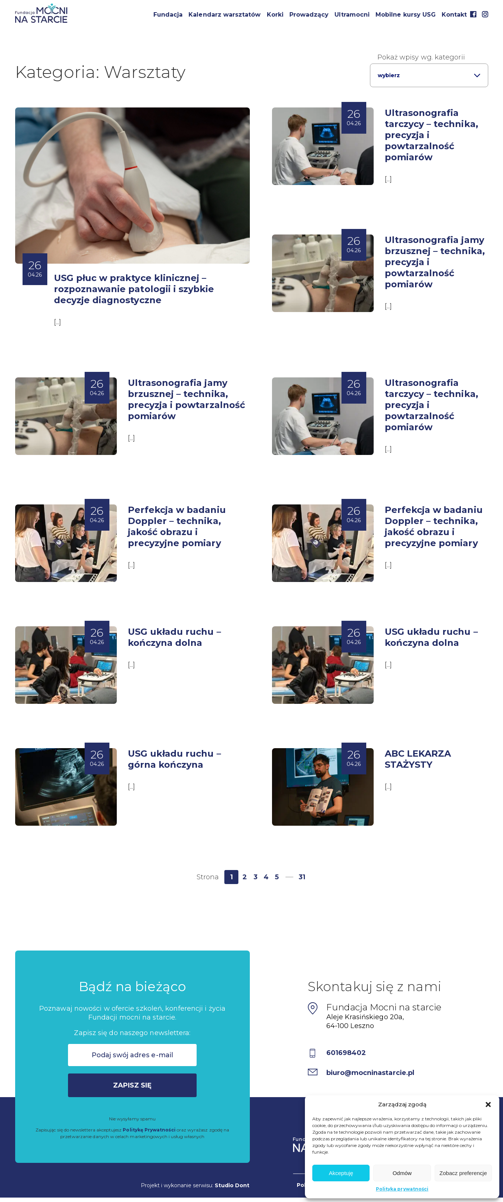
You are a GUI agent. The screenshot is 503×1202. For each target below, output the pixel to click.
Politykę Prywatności (149, 1130)
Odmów (402, 1173)
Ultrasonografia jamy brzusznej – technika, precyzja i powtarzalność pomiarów (186, 399)
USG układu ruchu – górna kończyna (174, 759)
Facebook (473, 14)
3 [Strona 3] (256, 877)
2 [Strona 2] (244, 877)
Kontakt (454, 14)
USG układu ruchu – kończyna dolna (174, 637)
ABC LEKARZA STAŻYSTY (418, 759)
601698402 (346, 1053)
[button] (488, 1104)
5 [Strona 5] (277, 877)
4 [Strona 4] (266, 877)
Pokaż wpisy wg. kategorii (421, 57)
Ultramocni (352, 14)
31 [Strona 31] (302, 877)
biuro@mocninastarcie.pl (371, 1073)
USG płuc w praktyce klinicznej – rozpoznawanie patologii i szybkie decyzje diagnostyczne (134, 289)
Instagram (485, 14)
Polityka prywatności (402, 1189)
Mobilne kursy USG (405, 14)
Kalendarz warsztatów (224, 14)
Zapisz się (132, 1085)
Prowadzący (309, 14)
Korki (275, 14)
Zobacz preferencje (463, 1173)
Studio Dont (232, 1185)
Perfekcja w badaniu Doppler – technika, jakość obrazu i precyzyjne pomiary (177, 526)
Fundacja (168, 14)
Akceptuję (341, 1173)
